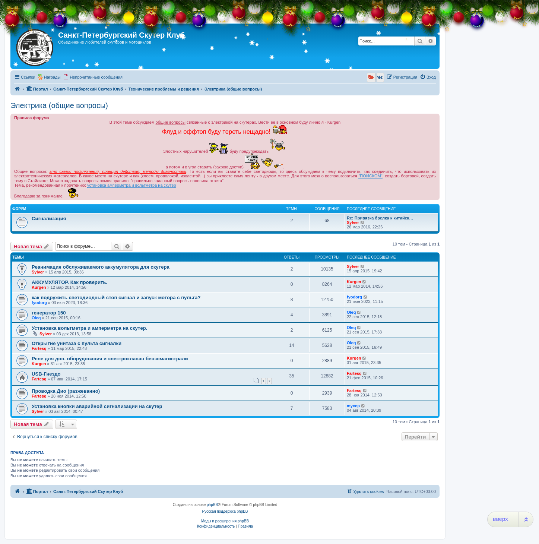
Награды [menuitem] (52, 77)
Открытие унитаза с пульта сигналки (76, 343)
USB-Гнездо (46, 374)
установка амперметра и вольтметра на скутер (131, 185)
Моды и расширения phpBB (225, 521)
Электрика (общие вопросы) (59, 105)
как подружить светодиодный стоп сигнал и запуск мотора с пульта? (116, 297)
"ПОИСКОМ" (370, 176)
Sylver (353, 222)
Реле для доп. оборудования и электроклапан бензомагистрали (110, 358)
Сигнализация (49, 218)
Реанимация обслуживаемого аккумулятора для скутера (100, 267)
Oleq (36, 318)
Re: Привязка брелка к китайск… (380, 218)
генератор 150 (49, 313)
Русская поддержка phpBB (225, 511)
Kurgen (39, 287)
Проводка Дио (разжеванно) (66, 391)
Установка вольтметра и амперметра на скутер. (89, 328)
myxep (353, 406)
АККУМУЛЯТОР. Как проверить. (69, 282)
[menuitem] (93, 77)
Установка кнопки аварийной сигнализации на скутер (97, 406)
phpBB (212, 505)
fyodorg (39, 302)
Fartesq (39, 348)
